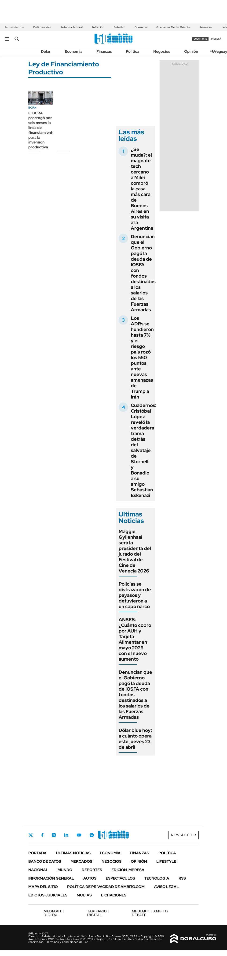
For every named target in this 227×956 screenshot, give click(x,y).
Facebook (42, 835)
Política (132, 51)
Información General (51, 878)
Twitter (30, 835)
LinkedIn (66, 835)
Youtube (79, 835)
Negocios (161, 51)
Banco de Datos (44, 861)
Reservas (205, 27)
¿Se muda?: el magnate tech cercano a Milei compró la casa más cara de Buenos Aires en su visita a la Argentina (142, 188)
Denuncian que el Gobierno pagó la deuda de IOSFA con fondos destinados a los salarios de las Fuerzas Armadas (143, 273)
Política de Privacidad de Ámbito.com (106, 886)
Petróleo (119, 27)
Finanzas (104, 51)
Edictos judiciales (47, 895)
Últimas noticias (73, 853)
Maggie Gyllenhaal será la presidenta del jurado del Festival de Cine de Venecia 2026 (135, 551)
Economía (73, 51)
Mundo (65, 869)
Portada (37, 853)
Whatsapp (92, 835)
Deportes (92, 869)
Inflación (98, 27)
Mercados (81, 861)
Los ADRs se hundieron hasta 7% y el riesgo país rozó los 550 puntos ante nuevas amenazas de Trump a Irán (142, 357)
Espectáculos (120, 878)
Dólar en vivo (42, 27)
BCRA (32, 107)
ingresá (216, 39)
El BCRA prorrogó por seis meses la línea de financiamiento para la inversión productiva (41, 130)
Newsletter (183, 835)
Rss (182, 878)
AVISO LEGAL (166, 886)
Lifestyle (166, 861)
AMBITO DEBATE (150, 913)
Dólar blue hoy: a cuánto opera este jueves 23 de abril (135, 738)
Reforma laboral (71, 27)
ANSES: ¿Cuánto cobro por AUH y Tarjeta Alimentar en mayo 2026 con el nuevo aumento (135, 639)
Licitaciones (113, 895)
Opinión (191, 51)
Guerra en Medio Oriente (173, 27)
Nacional (38, 869)
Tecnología (156, 878)
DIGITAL (54, 913)
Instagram (54, 835)
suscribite (200, 39)
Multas (84, 895)
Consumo (141, 27)
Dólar (46, 51)
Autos (89, 878)
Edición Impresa (127, 869)
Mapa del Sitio (43, 886)
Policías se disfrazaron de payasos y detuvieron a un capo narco (135, 595)
